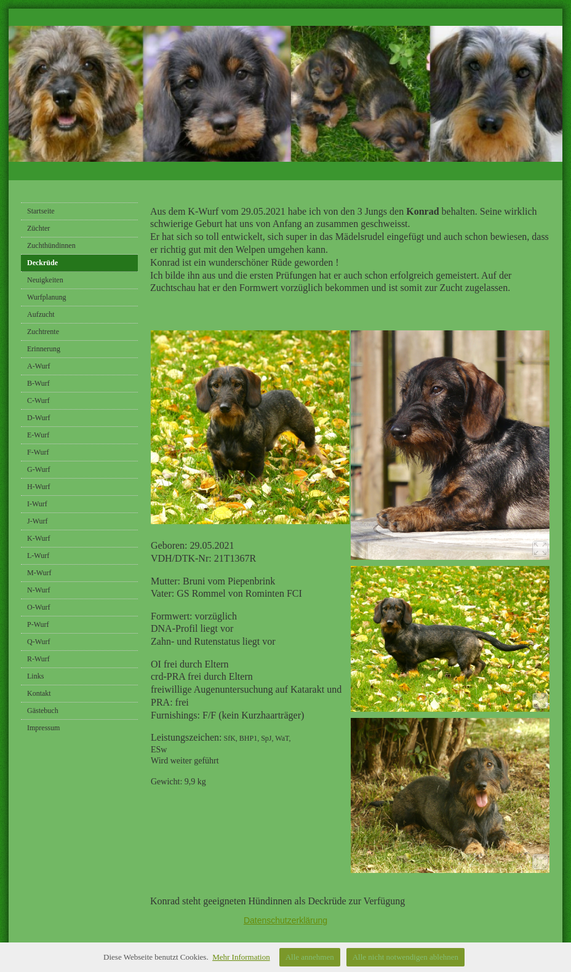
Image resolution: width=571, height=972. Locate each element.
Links (35, 676)
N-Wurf (38, 590)
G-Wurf (38, 469)
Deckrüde (42, 262)
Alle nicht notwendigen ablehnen (405, 957)
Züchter (38, 228)
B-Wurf (38, 383)
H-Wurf (38, 486)
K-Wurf (38, 538)
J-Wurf (37, 521)
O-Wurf (38, 607)
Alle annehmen (310, 957)
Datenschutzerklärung (285, 920)
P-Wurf (38, 624)
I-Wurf (37, 504)
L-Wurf (38, 555)
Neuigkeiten (45, 280)
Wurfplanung (46, 297)
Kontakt (39, 693)
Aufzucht (41, 314)
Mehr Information (241, 957)
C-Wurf (38, 400)
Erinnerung (43, 349)
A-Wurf (38, 366)
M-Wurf (39, 572)
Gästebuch (42, 710)
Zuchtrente (43, 331)
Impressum (43, 727)
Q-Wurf (38, 641)
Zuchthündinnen (51, 245)
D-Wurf (38, 417)
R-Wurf (38, 659)
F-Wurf (38, 452)
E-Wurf (38, 435)
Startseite (41, 211)
